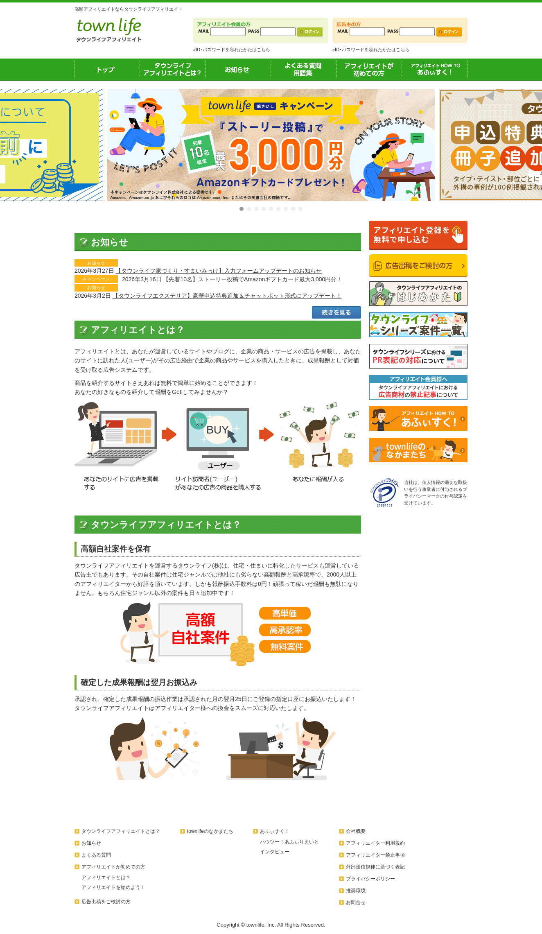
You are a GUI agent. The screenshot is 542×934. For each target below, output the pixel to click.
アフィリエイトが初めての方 (369, 69)
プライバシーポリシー (370, 879)
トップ (107, 69)
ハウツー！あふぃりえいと (289, 842)
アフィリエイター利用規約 (375, 843)
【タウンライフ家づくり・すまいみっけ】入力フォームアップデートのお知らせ (218, 270)
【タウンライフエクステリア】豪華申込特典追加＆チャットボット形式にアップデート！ (227, 295)
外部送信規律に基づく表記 (375, 867)
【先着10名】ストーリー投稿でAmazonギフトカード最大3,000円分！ (252, 279)
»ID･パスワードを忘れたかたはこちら (231, 49)
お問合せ (356, 902)
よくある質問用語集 (303, 69)
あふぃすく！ (434, 69)
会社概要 (356, 831)
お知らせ (238, 69)
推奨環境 (356, 890)
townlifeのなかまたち (210, 831)
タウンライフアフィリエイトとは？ (173, 69)
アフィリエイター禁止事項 (375, 855)
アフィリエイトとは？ (106, 877)
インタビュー (274, 852)
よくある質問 (96, 855)
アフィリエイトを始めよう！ (113, 887)
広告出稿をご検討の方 (106, 902)
